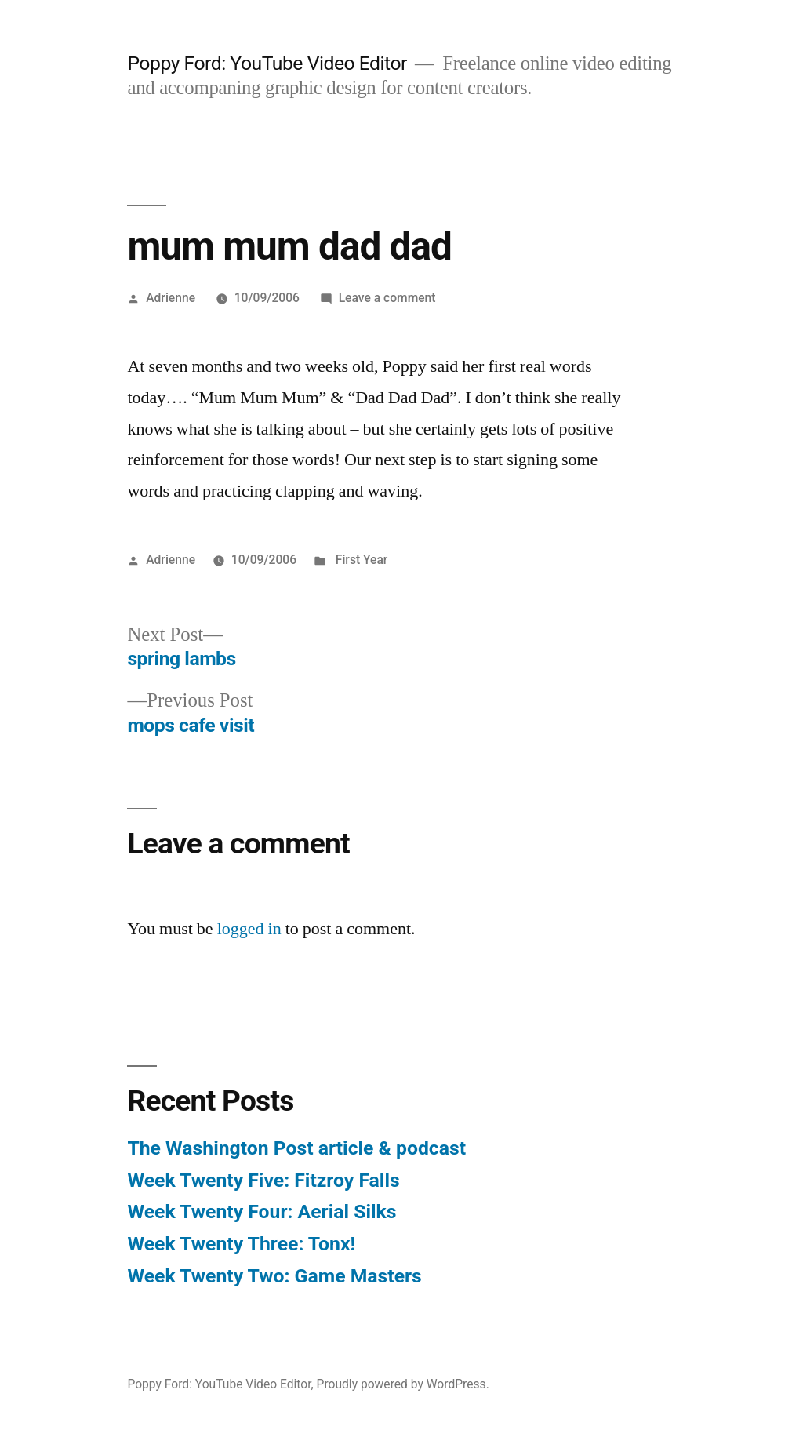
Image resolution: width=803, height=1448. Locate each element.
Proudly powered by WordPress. (403, 1384)
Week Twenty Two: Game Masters (274, 1275)
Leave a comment (387, 297)
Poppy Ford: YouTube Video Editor (267, 63)
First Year (360, 559)
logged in (249, 929)
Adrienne (170, 297)
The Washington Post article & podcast (296, 1148)
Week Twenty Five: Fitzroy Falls (263, 1180)
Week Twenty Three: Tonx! (241, 1243)
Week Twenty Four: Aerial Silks (261, 1211)
